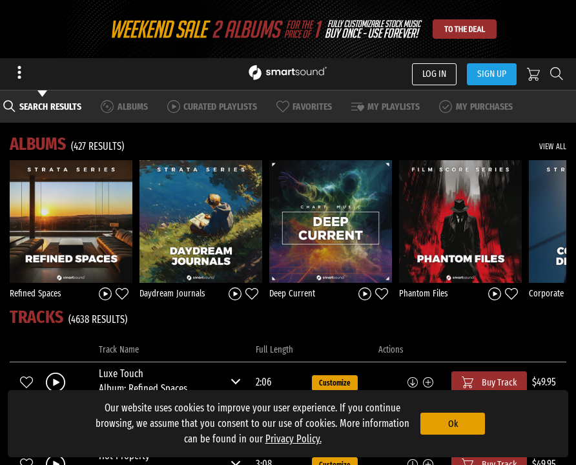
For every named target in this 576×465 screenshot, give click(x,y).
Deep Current (292, 293)
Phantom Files (423, 293)
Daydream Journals (172, 293)
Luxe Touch (121, 373)
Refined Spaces (35, 293)
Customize (335, 383)
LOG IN (434, 73)
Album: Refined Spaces (143, 388)
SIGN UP (491, 73)
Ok (453, 423)
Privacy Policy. (293, 439)
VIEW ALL (552, 146)
